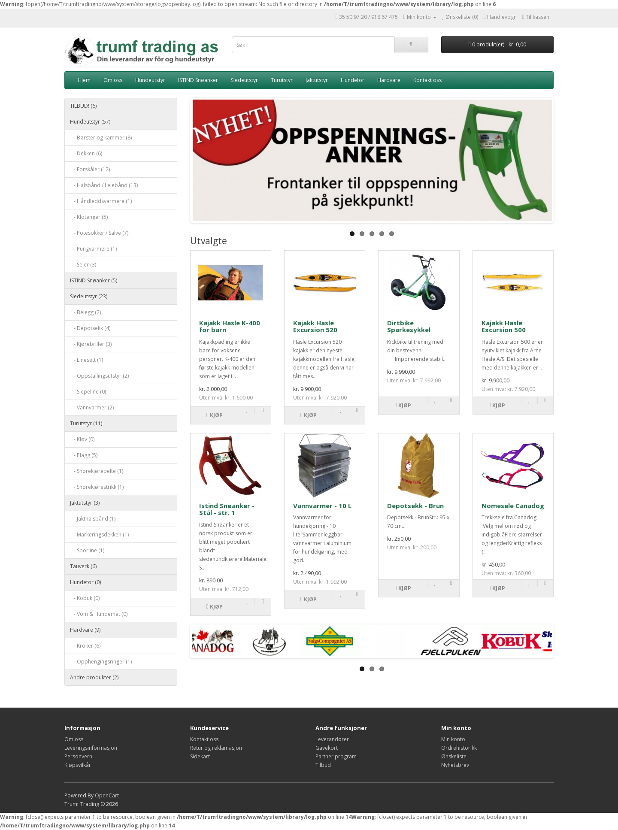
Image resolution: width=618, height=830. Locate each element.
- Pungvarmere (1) (93, 248)
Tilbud (323, 765)
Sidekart (200, 756)
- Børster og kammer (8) (101, 137)
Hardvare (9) (85, 629)
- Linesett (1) (86, 360)
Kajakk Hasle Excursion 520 (315, 326)
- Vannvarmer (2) (92, 407)
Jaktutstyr (317, 80)
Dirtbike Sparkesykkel (408, 326)
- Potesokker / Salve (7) (99, 232)
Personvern (78, 756)
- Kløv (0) (82, 439)
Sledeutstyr (244, 80)
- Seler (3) (83, 264)
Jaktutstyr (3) (85, 502)
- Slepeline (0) (88, 391)
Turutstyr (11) (86, 423)
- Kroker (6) (85, 645)
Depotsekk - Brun (415, 505)
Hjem (84, 80)
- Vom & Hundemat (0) (98, 614)
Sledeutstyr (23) (88, 296)
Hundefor (352, 80)
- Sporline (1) (87, 550)
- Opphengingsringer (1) (101, 661)
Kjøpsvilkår (77, 765)
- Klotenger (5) (89, 217)
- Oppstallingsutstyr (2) (99, 375)
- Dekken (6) (86, 153)
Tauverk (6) (83, 566)
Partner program (336, 756)
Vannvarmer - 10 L (322, 505)
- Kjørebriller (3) (91, 344)
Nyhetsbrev (455, 765)
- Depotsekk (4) (90, 328)
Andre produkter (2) (94, 677)
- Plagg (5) (83, 455)
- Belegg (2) (85, 312)
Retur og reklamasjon (216, 747)
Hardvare (388, 80)
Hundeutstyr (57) (90, 121)
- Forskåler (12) (90, 169)
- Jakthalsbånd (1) (92, 518)
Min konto (453, 739)
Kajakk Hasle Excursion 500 (504, 326)
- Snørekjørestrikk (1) (97, 487)
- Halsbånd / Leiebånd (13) (104, 185)
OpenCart (107, 795)
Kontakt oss (427, 80)
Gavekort (326, 747)
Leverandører (332, 739)
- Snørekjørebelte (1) (96, 471)
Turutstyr (282, 80)
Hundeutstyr (150, 80)
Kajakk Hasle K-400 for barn (229, 326)
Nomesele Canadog (513, 505)
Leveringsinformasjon (90, 747)
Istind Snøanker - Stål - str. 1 (226, 509)
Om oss (112, 80)
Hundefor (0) (85, 582)
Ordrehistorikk (459, 747)
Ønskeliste (454, 756)
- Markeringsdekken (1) (99, 534)
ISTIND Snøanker (198, 80)
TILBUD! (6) (83, 105)
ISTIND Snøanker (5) (93, 280)
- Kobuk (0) (85, 598)
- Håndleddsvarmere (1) (101, 201)
